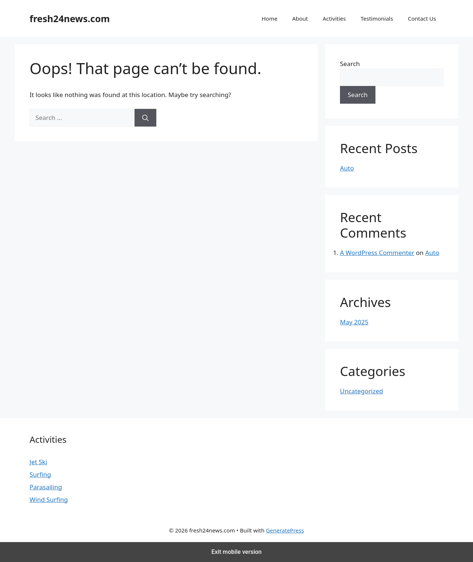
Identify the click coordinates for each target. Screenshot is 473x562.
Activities (334, 18)
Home (270, 18)
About (300, 18)
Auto (347, 168)
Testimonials (377, 18)
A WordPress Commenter (377, 252)
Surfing (40, 474)
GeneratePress (285, 530)
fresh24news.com (70, 18)
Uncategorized (361, 391)
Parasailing (46, 487)
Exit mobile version (236, 551)
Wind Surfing (49, 499)
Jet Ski (38, 462)
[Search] (145, 118)
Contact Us (422, 18)
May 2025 (354, 322)
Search (350, 63)
